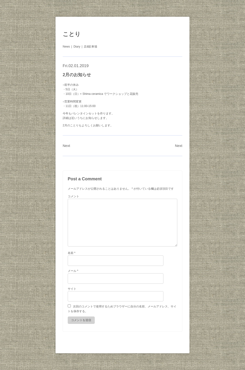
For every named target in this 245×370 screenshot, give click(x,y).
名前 (71, 253)
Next (66, 146)
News (66, 46)
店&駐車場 (90, 46)
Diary (76, 46)
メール (73, 271)
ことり (72, 34)
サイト (72, 288)
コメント (73, 196)
